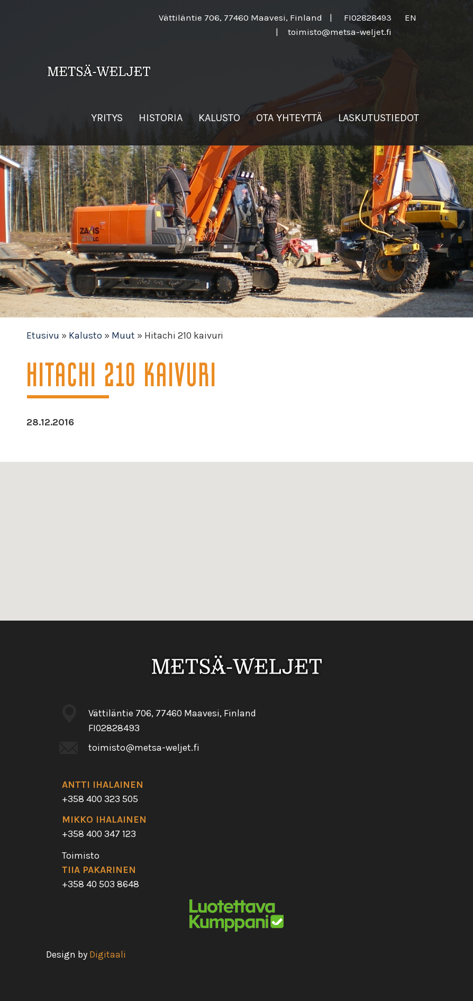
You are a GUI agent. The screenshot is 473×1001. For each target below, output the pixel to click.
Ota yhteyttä (289, 118)
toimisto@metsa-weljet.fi (340, 31)
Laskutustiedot (378, 118)
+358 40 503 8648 (100, 884)
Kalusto (219, 118)
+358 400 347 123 (99, 834)
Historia (161, 118)
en (410, 17)
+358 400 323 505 (100, 799)
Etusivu (42, 335)
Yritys (107, 118)
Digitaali (107, 954)
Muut (123, 335)
